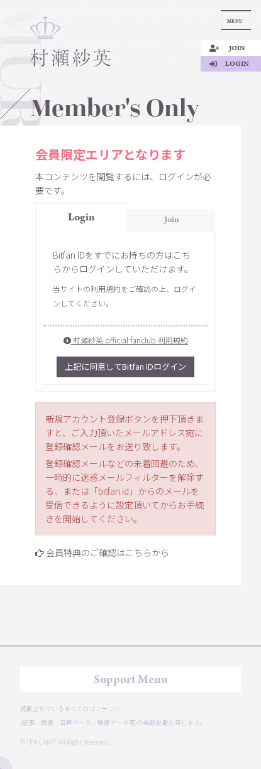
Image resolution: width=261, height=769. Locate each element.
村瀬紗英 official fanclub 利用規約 (126, 340)
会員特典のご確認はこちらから (107, 552)
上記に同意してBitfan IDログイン (125, 366)
